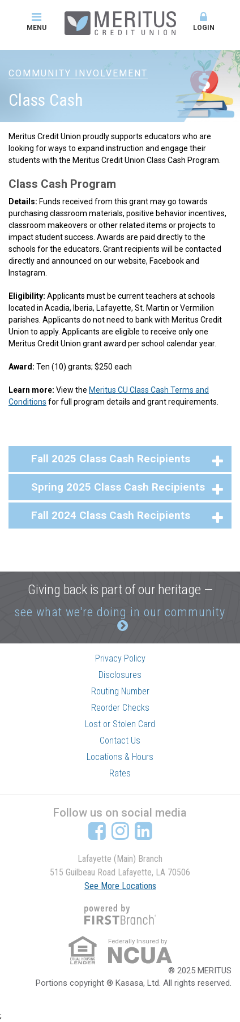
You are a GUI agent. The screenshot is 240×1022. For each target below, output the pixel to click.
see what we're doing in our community (120, 612)
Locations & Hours (120, 757)
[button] (120, 459)
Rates (120, 773)
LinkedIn (143, 831)
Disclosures (120, 674)
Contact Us (120, 740)
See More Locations (120, 886)
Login (204, 21)
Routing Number (120, 691)
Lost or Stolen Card (120, 724)
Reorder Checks (120, 707)
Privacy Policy (120, 658)
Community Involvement (78, 73)
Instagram (120, 831)
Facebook (97, 831)
